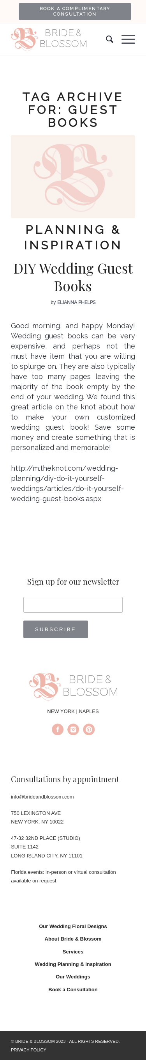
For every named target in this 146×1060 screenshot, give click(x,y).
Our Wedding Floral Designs (73, 926)
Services (73, 952)
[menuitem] (75, 11)
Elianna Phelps (76, 302)
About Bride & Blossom (73, 939)
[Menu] (124, 39)
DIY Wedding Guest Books (73, 277)
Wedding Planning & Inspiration (73, 964)
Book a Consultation (72, 989)
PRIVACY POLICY (28, 1050)
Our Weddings (73, 977)
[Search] (106, 39)
